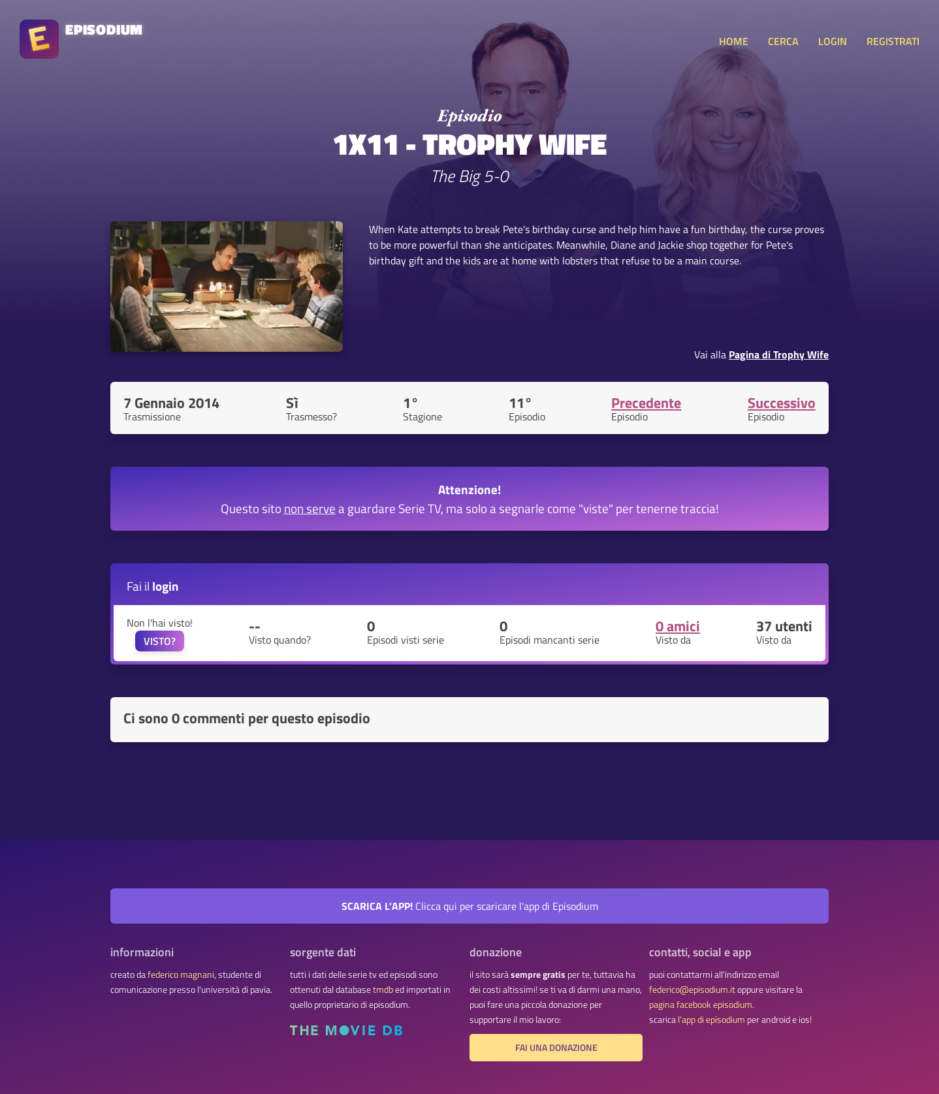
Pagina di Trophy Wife (779, 354)
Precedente (646, 403)
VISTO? (160, 641)
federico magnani (181, 974)
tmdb (383, 989)
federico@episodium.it (692, 989)
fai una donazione (556, 1047)
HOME (733, 41)
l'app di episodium (711, 1019)
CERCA (783, 41)
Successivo (782, 403)
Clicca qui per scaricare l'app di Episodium (470, 906)
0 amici (678, 626)
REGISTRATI (893, 41)
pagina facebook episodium (700, 1004)
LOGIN (832, 41)
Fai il (153, 585)
